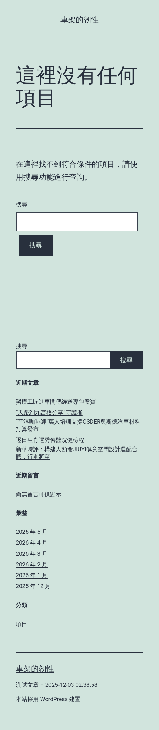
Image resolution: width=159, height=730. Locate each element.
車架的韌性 (79, 19)
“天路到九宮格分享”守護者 (49, 412)
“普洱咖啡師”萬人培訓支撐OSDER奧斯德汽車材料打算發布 (78, 425)
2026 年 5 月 (32, 531)
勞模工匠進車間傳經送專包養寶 (56, 401)
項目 (21, 624)
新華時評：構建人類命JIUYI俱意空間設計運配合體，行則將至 (76, 453)
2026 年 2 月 (32, 564)
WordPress (53, 699)
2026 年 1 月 (32, 575)
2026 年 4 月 (32, 542)
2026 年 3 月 (32, 553)
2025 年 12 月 (33, 586)
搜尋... (24, 204)
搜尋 (21, 346)
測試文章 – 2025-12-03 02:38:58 (57, 684)
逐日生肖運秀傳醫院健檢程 (50, 440)
